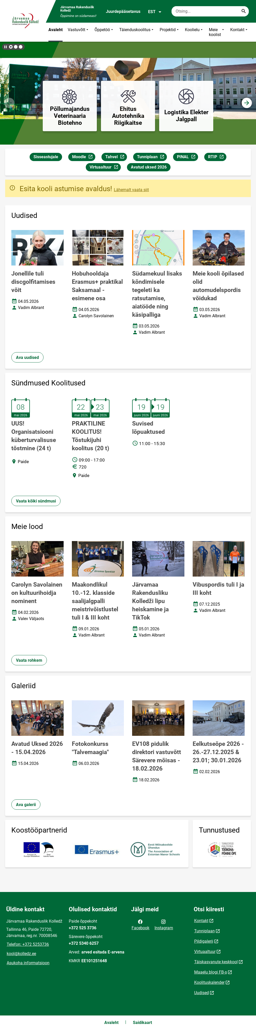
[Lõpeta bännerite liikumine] (5, 47)
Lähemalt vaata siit (131, 189)
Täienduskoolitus (137, 32)
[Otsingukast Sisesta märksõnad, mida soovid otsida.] (210, 11)
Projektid (170, 32)
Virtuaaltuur (105, 167)
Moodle (83, 157)
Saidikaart (142, 1022)
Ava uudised (27, 357)
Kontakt (239, 32)
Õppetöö (104, 32)
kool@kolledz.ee (21, 953)
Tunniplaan (152, 157)
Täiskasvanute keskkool (216, 961)
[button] (11, 47)
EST (155, 12)
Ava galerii (26, 804)
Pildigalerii (203, 941)
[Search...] (243, 11)
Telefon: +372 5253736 (28, 944)
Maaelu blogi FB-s (210, 972)
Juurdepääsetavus (123, 11)
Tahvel (116, 157)
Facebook (140, 924)
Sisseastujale (45, 156)
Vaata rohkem (29, 660)
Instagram (164, 924)
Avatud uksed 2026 (149, 167)
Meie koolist (217, 32)
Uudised (201, 992)
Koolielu (194, 32)
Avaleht (55, 29)
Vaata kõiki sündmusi (36, 501)
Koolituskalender (209, 982)
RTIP (217, 157)
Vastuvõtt (78, 32)
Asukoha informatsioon (28, 962)
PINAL (187, 157)
